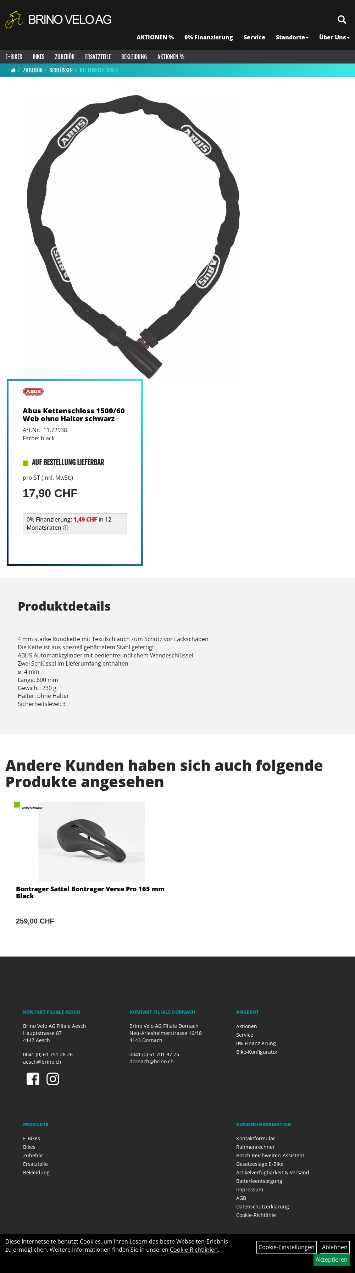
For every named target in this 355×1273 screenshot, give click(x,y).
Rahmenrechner (255, 1147)
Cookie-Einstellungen (287, 1247)
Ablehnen (335, 1247)
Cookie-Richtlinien (194, 1249)
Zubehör (64, 56)
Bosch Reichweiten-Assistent (270, 1155)
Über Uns (334, 37)
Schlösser (61, 70)
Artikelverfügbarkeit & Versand (272, 1172)
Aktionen (246, 1026)
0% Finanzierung (208, 37)
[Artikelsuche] (342, 20)
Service (254, 37)
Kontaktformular (255, 1138)
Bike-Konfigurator (257, 1051)
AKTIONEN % (155, 37)
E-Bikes (13, 56)
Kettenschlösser (99, 70)
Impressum (249, 1189)
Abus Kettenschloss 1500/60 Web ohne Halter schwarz (74, 414)
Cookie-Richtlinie (256, 1215)
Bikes (38, 56)
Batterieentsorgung (259, 1181)
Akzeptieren (332, 1259)
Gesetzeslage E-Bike (259, 1164)
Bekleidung (134, 56)
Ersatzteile (98, 56)
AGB (241, 1198)
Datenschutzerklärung (262, 1206)
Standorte (292, 37)
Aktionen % (171, 56)
